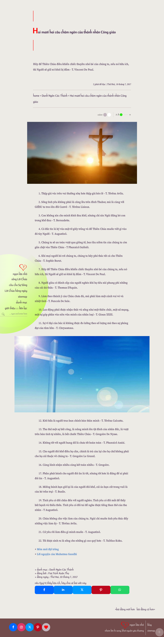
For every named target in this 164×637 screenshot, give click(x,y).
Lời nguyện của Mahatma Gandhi (57, 554)
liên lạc (23, 308)
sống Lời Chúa (19, 279)
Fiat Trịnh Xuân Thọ (58, 573)
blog (149, 624)
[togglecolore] (109, 115)
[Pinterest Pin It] (101, 590)
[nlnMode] (123, 114)
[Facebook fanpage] (13, 627)
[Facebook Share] (44, 590)
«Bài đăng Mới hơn (125, 609)
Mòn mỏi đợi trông (48, 549)
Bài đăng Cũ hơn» (146, 609)
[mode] (105, 115)
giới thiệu (10, 308)
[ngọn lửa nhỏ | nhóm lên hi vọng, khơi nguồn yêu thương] (124, 626)
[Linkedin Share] (63, 590)
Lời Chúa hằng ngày (16, 290)
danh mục (21, 302)
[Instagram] (21, 627)
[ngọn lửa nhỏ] (13, 269)
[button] (159, 632)
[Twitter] (29, 627)
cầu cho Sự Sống (18, 285)
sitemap (22, 296)
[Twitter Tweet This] (82, 590)
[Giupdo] (46, 627)
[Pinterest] (38, 627)
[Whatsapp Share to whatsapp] (119, 590)
